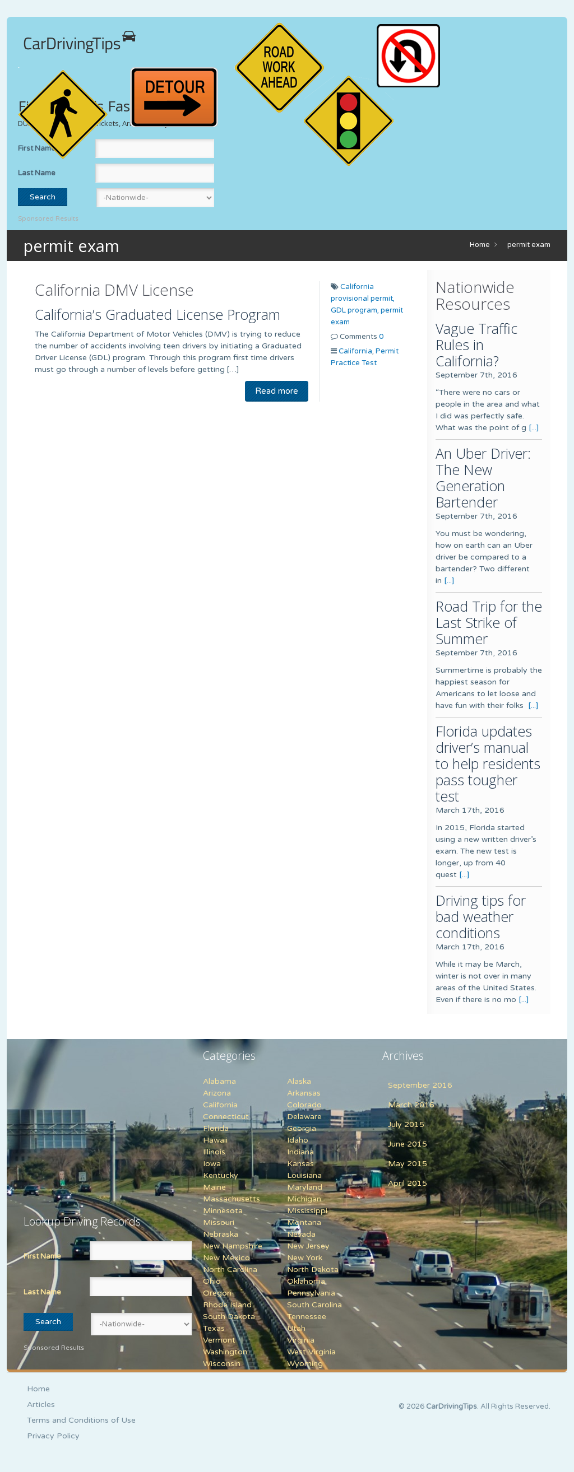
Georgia (301, 1128)
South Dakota (229, 1316)
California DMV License (114, 289)
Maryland (304, 1187)
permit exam (528, 244)
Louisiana (304, 1175)
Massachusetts (231, 1199)
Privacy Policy (53, 1436)
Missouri (218, 1222)
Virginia (300, 1340)
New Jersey (308, 1246)
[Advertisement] (94, 1120)
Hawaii (215, 1140)
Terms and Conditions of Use (81, 1420)
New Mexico (226, 1258)
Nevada (301, 1234)
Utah (296, 1328)
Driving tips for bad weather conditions (481, 916)
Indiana (300, 1152)
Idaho (297, 1140)
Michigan (304, 1199)
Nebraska (220, 1234)
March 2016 (411, 1105)
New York (304, 1258)
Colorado (304, 1105)
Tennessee (306, 1316)
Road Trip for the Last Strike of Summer (489, 622)
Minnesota (223, 1210)
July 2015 (406, 1124)
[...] (534, 427)
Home (480, 244)
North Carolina (230, 1269)
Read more (276, 391)
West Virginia (311, 1352)
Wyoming (305, 1363)
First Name (42, 1256)
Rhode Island (227, 1305)
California (355, 351)
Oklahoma (306, 1281)
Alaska (299, 1081)
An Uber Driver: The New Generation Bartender (483, 477)
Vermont (219, 1340)
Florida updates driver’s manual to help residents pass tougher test (488, 763)
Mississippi (307, 1210)
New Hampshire (232, 1246)
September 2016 (420, 1085)
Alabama (219, 1081)
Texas (214, 1328)
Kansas (300, 1163)
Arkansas (304, 1093)
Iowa (212, 1163)
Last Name (36, 173)
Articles (41, 1404)
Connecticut (226, 1116)
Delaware (304, 1116)
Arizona (217, 1093)
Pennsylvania (311, 1293)
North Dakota (313, 1269)
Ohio (212, 1281)
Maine (214, 1187)
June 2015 (407, 1144)
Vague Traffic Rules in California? (476, 344)
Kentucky (220, 1175)
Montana (304, 1222)
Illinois (214, 1152)
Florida (216, 1128)
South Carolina (314, 1305)
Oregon (217, 1293)
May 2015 (407, 1163)
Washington (225, 1352)
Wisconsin (221, 1363)
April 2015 (407, 1183)
